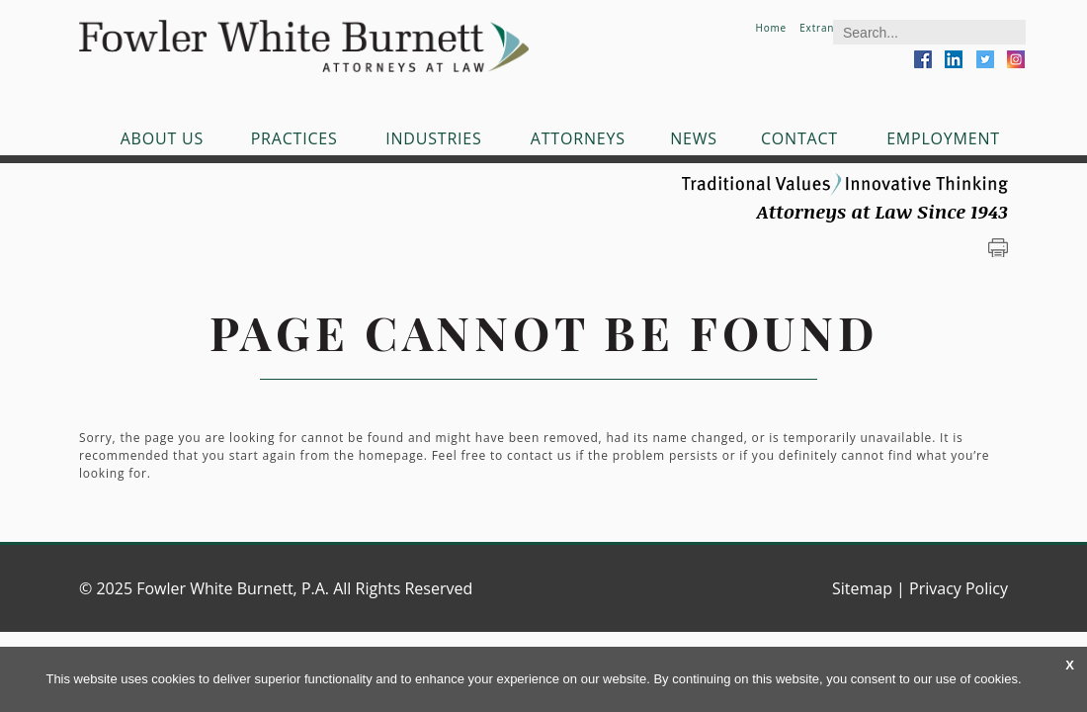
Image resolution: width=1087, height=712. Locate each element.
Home (770, 28)
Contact (799, 138)
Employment (943, 138)
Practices (294, 138)
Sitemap (862, 588)
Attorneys (578, 138)
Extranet (822, 28)
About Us (162, 138)
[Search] (929, 32)
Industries (433, 138)
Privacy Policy (958, 588)
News (693, 138)
